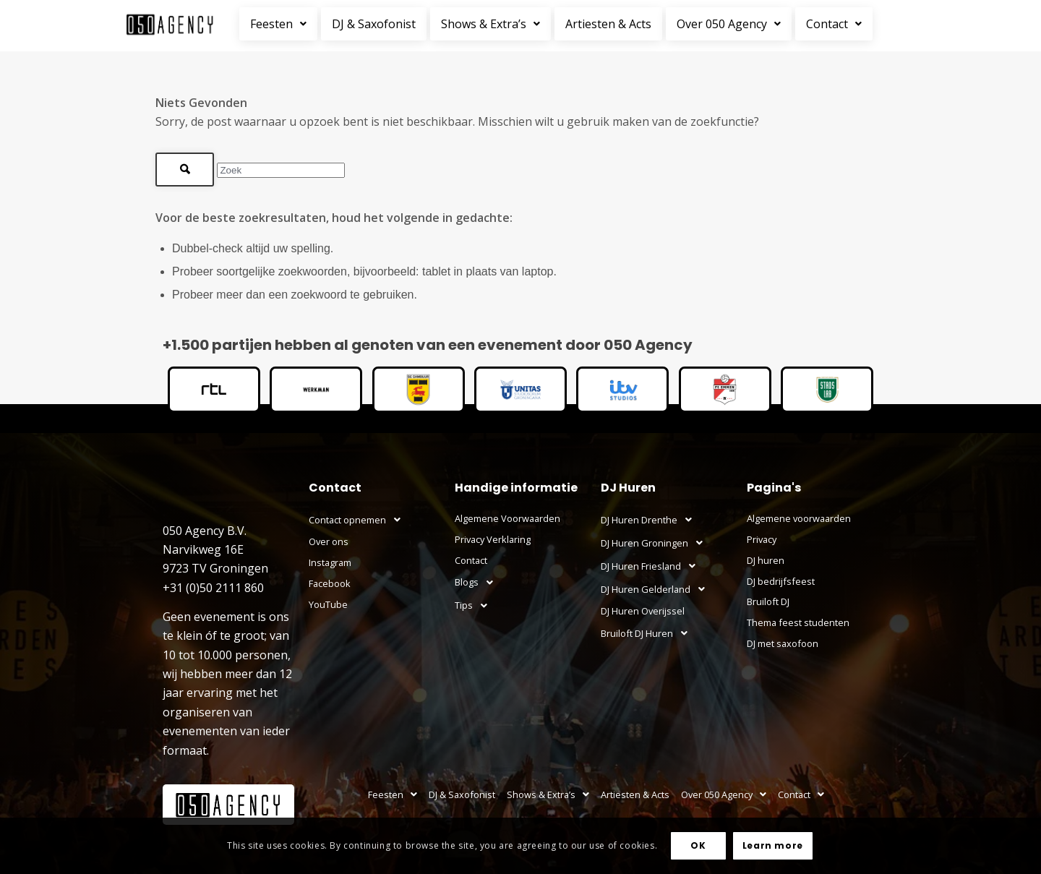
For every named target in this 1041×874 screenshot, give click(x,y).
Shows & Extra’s (490, 24)
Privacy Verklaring (493, 539)
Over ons (328, 541)
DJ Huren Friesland (652, 566)
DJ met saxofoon (782, 643)
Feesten (278, 24)
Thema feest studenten (798, 622)
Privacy (761, 539)
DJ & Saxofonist (374, 24)
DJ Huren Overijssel (643, 610)
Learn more (772, 845)
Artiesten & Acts (608, 24)
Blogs (478, 582)
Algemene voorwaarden (799, 518)
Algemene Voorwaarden (507, 518)
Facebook (330, 583)
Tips (475, 605)
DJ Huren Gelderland (657, 589)
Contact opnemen (358, 519)
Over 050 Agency (729, 24)
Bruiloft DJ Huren (648, 633)
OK (698, 845)
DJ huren (765, 560)
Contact (834, 24)
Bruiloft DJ (768, 601)
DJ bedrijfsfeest (781, 581)
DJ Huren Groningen (656, 542)
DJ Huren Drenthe (650, 519)
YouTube (328, 604)
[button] (280, 23)
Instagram (330, 562)
